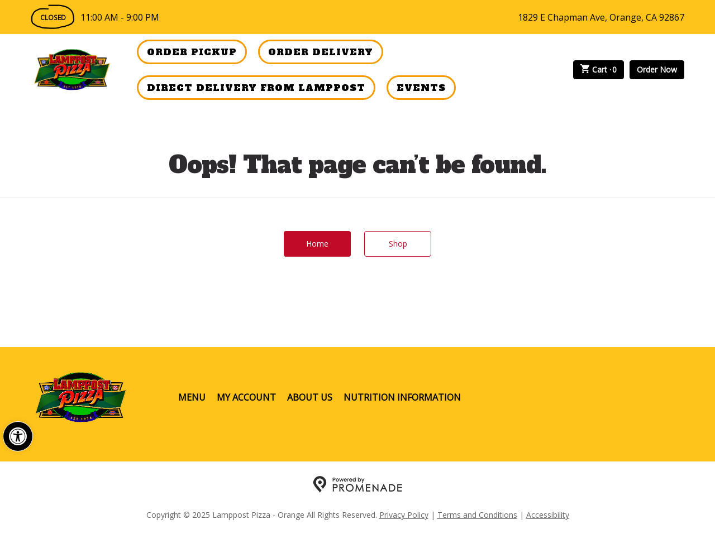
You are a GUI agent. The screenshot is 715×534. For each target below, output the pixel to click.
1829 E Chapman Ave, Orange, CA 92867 (601, 17)
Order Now (657, 69)
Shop (398, 243)
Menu (192, 397)
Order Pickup (192, 52)
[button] (18, 436)
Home (317, 243)
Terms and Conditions (477, 514)
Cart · (598, 69)
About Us (309, 397)
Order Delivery (320, 52)
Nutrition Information (402, 397)
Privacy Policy (403, 514)
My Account (246, 397)
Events (421, 87)
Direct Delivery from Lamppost (256, 87)
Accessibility (547, 514)
